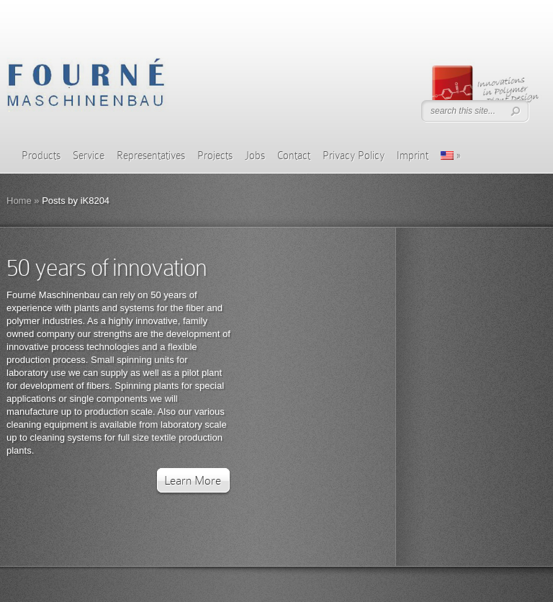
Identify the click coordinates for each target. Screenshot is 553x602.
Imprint (412, 155)
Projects (215, 155)
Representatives (151, 155)
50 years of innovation (106, 267)
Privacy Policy (354, 155)
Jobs (255, 155)
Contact (293, 155)
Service (88, 155)
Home (19, 200)
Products (41, 155)
